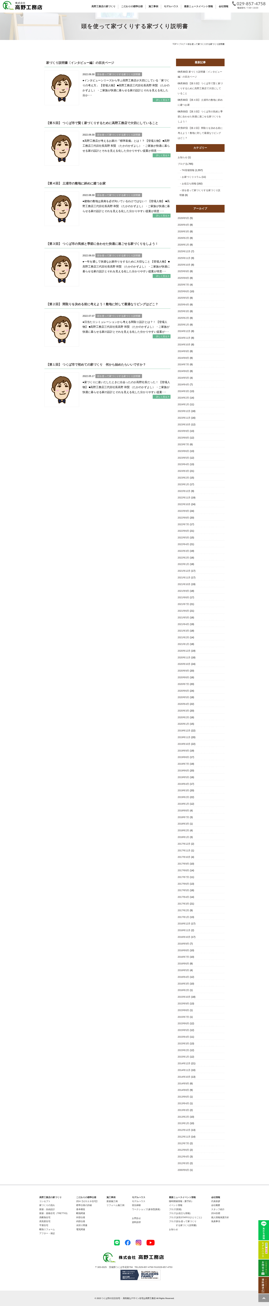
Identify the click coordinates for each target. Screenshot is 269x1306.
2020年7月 (183, 684)
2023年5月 (183, 457)
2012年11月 (184, 1136)
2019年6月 (183, 770)
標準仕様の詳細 (84, 1205)
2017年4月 (183, 897)
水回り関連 (81, 1225)
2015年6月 (183, 1023)
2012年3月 (183, 1163)
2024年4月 (183, 384)
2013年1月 (183, 1123)
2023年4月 (183, 464)
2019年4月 (183, 784)
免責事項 (215, 1221)
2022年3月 (183, 551)
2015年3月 (183, 1043)
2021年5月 (183, 617)
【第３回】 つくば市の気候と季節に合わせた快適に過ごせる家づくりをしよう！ (102, 244)
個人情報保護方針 (220, 1217)
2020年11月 (184, 657)
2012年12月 (184, 1130)
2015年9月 (183, 1003)
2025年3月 (183, 311)
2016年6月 (183, 963)
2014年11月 (184, 1070)
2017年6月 (183, 883)
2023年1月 (183, 484)
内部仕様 (80, 1221)
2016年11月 (184, 930)
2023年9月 (183, 431)
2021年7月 (183, 604)
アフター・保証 (47, 1233)
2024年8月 (183, 358)
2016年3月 (183, 983)
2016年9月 (183, 943)
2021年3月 (183, 630)
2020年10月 (184, 664)
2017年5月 (183, 890)
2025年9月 (183, 271)
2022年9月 (183, 511)
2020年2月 (183, 717)
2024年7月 (183, 364)
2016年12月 (184, 923)
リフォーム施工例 (115, 1205)
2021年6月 (183, 610)
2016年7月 (183, 956)
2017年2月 (183, 910)
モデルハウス (138, 1201)
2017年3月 (183, 903)
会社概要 (215, 1205)
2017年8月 (183, 870)
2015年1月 (183, 1056)
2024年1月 (183, 404)
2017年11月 (184, 850)
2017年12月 (184, 843)
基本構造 (80, 1209)
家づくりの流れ (47, 1205)
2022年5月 (183, 537)
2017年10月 (184, 857)
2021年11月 (184, 577)
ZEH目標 (215, 1213)
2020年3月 (183, 710)
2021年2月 (183, 637)
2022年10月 (184, 504)
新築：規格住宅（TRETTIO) (53, 1213)
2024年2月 (183, 397)
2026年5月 (183, 218)
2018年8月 (183, 810)
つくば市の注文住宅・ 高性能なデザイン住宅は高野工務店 (129, 1298)
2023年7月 (183, 444)
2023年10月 (184, 424)
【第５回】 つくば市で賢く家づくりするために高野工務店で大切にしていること (102, 123)
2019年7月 (183, 763)
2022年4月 (183, 544)
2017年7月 (183, 877)
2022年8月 (183, 517)
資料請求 (136, 1222)
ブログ (181, 163)
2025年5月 (183, 297)
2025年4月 (183, 304)
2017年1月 (183, 917)
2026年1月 (183, 244)
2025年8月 (183, 278)
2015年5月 (183, 1030)
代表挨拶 (215, 1201)
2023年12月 (184, 411)
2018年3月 (183, 823)
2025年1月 (183, 324)
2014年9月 (183, 1083)
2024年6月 (183, 371)
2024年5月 (183, 377)
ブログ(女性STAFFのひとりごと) (185, 1217)
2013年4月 (183, 1103)
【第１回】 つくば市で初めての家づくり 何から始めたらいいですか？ (96, 364)
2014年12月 (184, 1063)
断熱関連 (80, 1213)
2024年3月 (183, 391)
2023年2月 (183, 477)
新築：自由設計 (47, 1209)
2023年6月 (183, 451)
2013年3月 (183, 1110)
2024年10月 (184, 344)
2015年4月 (183, 1036)
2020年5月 (183, 697)
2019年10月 (184, 744)
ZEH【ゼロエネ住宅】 (87, 1201)
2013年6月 (183, 1096)
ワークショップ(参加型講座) (146, 1209)
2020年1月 (183, 723)
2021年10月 (184, 584)
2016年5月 (183, 970)
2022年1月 (183, 564)
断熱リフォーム (47, 1229)
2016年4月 (183, 977)
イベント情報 (175, 1205)
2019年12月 (184, 730)
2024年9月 (183, 351)
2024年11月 (184, 337)
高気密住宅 (44, 1221)
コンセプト (44, 1201)
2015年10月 (184, 996)
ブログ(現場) (175, 1209)
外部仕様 (80, 1217)
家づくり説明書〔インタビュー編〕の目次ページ (80, 63)
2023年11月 (184, 417)
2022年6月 (183, 530)
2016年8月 (183, 950)
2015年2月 (183, 1050)
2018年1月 (183, 837)
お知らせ (182, 157)
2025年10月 (184, 264)
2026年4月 (183, 224)
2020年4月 (183, 704)
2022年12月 (184, 491)
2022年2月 (183, 557)
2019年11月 (184, 737)
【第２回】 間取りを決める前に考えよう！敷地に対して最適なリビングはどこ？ (102, 304)
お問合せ (136, 1218)
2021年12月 (184, 570)
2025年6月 (183, 291)
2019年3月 (183, 790)
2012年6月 (183, 1149)
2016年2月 (183, 990)
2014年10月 (184, 1076)
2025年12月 (184, 251)
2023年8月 (183, 437)
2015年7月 (183, 1017)
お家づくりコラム (191, 177)
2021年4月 (183, 624)
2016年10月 (184, 937)
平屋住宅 (43, 1225)
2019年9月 (183, 750)
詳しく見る (161, 100)
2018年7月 (183, 817)
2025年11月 (184, 258)
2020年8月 (183, 677)
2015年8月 (183, 1010)
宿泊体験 (136, 1205)
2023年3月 (183, 471)
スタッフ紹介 (218, 1209)
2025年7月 (183, 284)
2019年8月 (183, 757)
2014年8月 (183, 1090)
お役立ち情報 (189, 183)
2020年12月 (184, 650)
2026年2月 (183, 238)
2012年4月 (183, 1156)
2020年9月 (183, 670)
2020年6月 (183, 690)
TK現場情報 (188, 170)
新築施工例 (112, 1201)
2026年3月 (183, 231)
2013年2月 (183, 1116)
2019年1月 (183, 803)
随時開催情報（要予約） (181, 1201)
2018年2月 (183, 830)
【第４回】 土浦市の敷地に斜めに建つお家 (76, 183)
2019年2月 (183, 797)
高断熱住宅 (44, 1217)
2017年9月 (183, 863)
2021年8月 (183, 597)
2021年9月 (183, 591)
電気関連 (80, 1229)
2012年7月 (183, 1143)
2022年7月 (183, 524)
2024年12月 (184, 331)
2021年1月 (183, 644)
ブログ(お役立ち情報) (180, 1213)
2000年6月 (183, 1170)
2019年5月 (183, 777)
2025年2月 (183, 318)
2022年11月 (184, 497)
